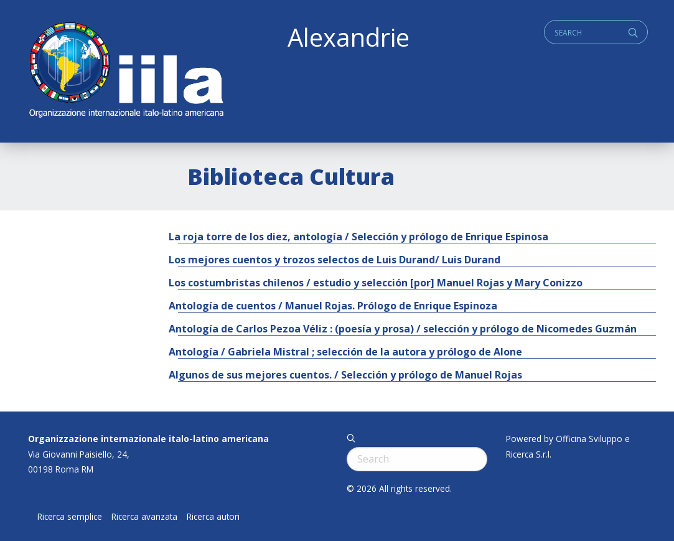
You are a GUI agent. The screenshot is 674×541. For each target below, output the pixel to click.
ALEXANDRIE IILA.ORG (126, 71)
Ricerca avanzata (144, 516)
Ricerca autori (213, 516)
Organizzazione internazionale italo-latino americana (148, 439)
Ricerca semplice (69, 516)
